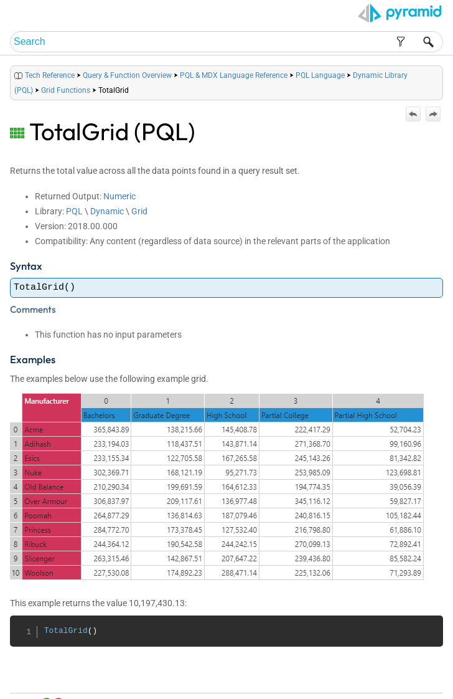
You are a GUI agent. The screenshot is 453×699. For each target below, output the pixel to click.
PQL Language (320, 75)
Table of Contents (314, 675)
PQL (74, 211)
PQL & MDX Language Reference (233, 75)
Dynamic (107, 211)
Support (422, 675)
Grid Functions (65, 90)
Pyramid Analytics (365, 690)
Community (386, 675)
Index (355, 675)
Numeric (119, 196)
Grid (139, 211)
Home (272, 675)
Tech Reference (50, 75)
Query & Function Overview (127, 75)
